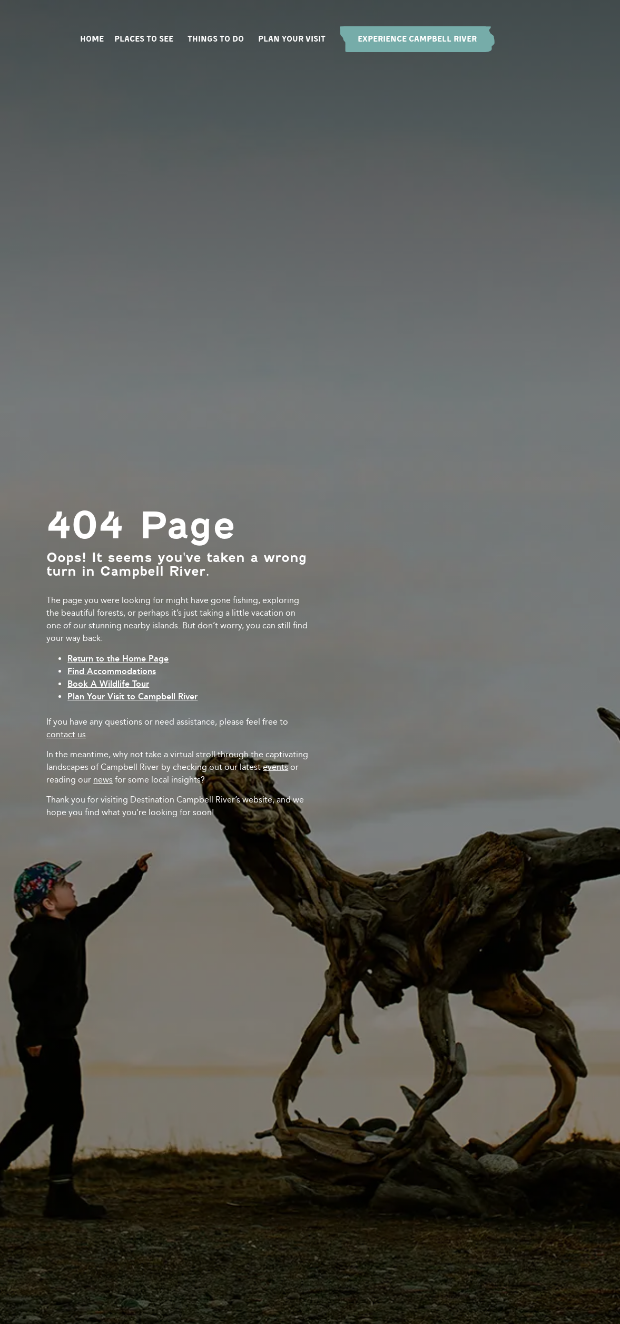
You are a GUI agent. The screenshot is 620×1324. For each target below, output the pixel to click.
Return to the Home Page (118, 659)
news (103, 780)
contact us (66, 734)
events (275, 767)
